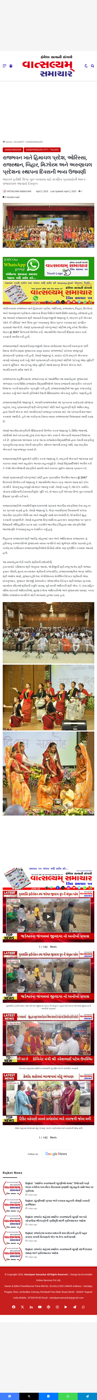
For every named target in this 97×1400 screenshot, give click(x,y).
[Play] (48, 916)
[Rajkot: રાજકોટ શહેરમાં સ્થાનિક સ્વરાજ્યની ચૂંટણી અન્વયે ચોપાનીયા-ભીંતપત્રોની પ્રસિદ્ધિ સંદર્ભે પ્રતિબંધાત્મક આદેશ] (13, 1222)
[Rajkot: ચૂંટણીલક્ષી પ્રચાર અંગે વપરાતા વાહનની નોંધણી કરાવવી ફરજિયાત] (13, 1206)
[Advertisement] (48, 25)
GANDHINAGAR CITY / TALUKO (42, 149)
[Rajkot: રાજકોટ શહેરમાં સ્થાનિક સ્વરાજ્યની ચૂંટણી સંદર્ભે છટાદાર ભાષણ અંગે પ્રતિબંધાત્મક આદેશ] (13, 1254)
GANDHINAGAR (34, 142)
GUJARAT (19, 142)
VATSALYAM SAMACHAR (19, 191)
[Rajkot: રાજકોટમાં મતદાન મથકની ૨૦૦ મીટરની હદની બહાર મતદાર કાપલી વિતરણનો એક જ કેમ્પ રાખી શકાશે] (13, 1238)
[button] (53, 946)
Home (7, 142)
